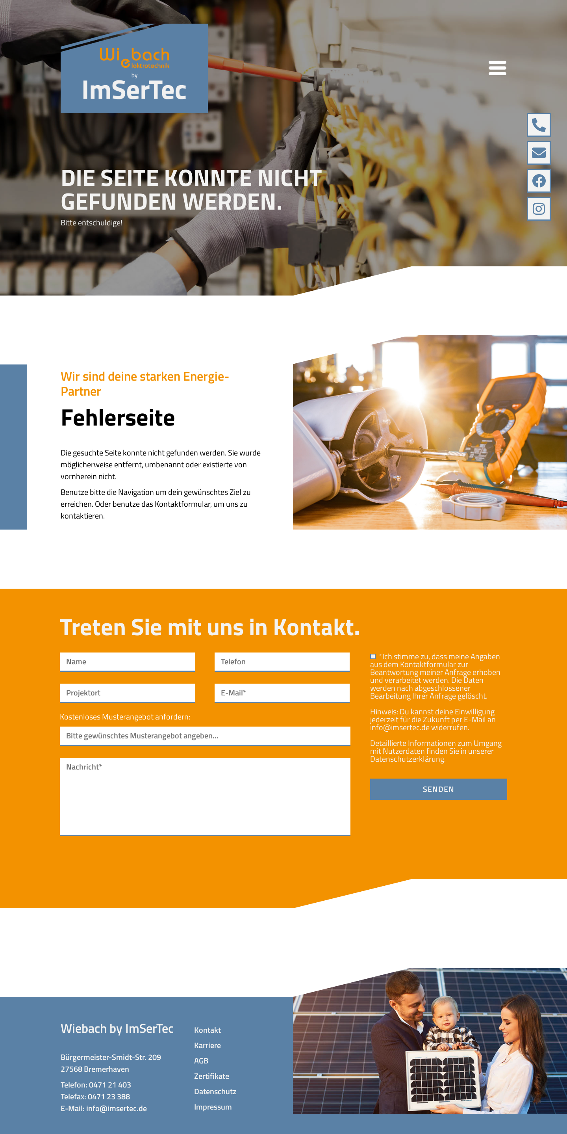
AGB (201, 1061)
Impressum (213, 1107)
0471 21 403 (110, 1084)
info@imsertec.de (400, 727)
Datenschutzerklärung (407, 759)
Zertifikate (211, 1076)
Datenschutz (215, 1091)
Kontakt (207, 1030)
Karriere (207, 1045)
